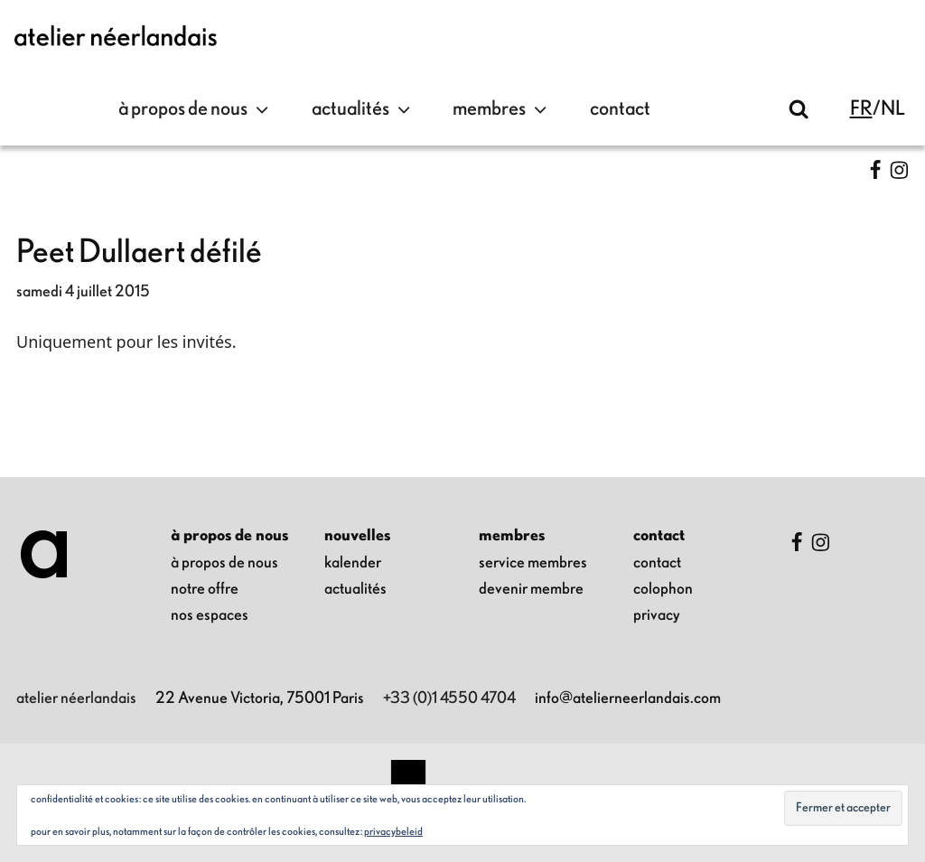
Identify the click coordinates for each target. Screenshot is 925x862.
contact (620, 108)
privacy (656, 615)
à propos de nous (195, 109)
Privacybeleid (393, 831)
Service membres (533, 563)
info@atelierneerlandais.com (628, 698)
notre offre (204, 589)
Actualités (363, 109)
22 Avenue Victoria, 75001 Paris (259, 698)
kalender (352, 563)
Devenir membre (531, 589)
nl (893, 108)
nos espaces (209, 615)
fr (861, 108)
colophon (663, 589)
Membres (502, 109)
